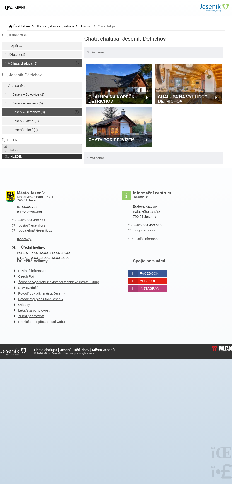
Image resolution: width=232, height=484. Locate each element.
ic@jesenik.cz (145, 230)
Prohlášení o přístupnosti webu (41, 322)
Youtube (148, 281)
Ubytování (86, 26)
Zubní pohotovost (31, 316)
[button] (16, 8)
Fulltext (11, 148)
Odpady (24, 305)
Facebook (149, 273)
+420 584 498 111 (31, 220)
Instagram (150, 288)
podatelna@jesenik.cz (35, 230)
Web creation (222, 348)
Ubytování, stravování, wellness (55, 26)
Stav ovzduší (28, 288)
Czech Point (27, 276)
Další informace (147, 239)
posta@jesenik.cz (32, 225)
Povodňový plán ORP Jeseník (40, 299)
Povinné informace (32, 271)
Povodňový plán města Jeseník (41, 293)
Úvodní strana (214, 7)
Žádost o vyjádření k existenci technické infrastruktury (58, 282)
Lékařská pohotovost (33, 310)
